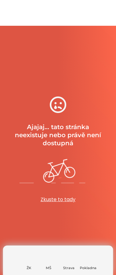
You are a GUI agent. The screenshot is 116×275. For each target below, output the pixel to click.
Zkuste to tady (58, 199)
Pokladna (88, 268)
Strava (69, 268)
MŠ (48, 268)
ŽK (29, 268)
